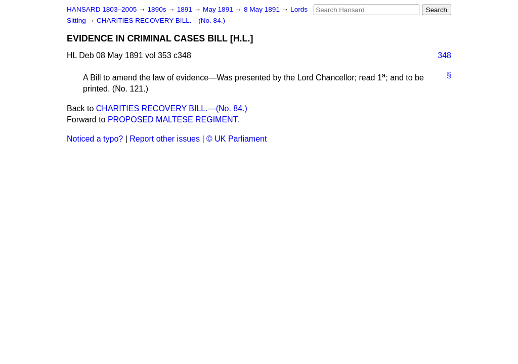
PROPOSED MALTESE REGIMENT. (173, 119)
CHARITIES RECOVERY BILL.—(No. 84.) (161, 20)
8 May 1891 (263, 9)
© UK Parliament (236, 138)
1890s (157, 9)
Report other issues (165, 138)
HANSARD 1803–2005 (102, 9)
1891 (185, 9)
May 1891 (219, 9)
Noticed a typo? (95, 138)
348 (444, 55)
